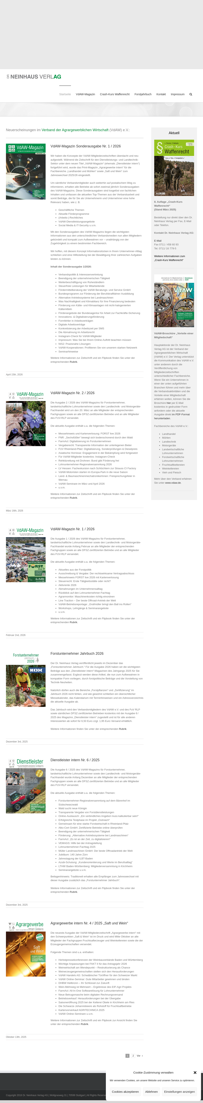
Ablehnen (151, 1091)
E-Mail (158, 240)
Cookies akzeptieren (125, 1091)
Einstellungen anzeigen (179, 1091)
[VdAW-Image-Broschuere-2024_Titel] (174, 275)
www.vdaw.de (173, 482)
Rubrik (73, 361)
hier (169, 402)
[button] (195, 1073)
